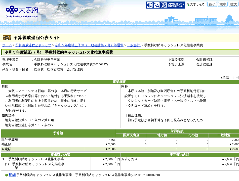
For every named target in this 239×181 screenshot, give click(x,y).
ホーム (7, 45)
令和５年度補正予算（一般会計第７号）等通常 (89, 45)
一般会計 (134, 45)
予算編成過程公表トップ (33, 45)
